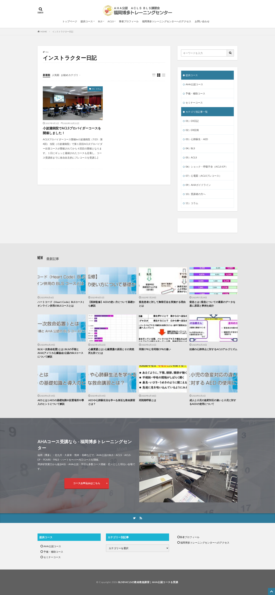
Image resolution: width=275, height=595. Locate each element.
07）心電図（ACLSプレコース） (204, 175)
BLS (100, 21)
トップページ (69, 21)
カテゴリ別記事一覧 (197, 111)
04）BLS (190, 148)
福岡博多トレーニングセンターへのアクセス (166, 21)
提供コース (87, 21)
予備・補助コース (195, 93)
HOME (44, 31)
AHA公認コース (194, 84)
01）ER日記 (192, 120)
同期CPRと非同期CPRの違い (155, 349)
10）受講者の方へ (196, 193)
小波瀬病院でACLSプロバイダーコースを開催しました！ (72, 130)
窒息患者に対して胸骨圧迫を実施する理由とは (162, 303)
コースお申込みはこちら (86, 483)
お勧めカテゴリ (69, 74)
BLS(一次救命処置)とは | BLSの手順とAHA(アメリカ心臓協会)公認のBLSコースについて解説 (60, 353)
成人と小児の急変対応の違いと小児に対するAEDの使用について (212, 402)
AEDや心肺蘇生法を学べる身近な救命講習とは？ (111, 402)
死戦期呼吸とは (147, 400)
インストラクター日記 (62, 31)
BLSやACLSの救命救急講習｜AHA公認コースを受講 (148, 582)
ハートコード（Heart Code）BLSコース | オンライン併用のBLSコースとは (61, 303)
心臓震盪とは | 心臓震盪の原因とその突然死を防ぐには (111, 351)
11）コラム (96, 89)
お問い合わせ (202, 21)
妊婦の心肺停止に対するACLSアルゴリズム (213, 349)
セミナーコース (194, 102)
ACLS (111, 21)
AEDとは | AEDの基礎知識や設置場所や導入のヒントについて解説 (61, 402)
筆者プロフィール (129, 21)
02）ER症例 (192, 129)
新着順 (46, 74)
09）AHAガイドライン (198, 184)
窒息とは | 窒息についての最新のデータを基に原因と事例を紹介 (212, 303)
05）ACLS (191, 157)
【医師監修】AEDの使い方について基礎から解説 (111, 303)
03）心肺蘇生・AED (197, 139)
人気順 (55, 74)
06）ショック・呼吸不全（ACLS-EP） (207, 166)
